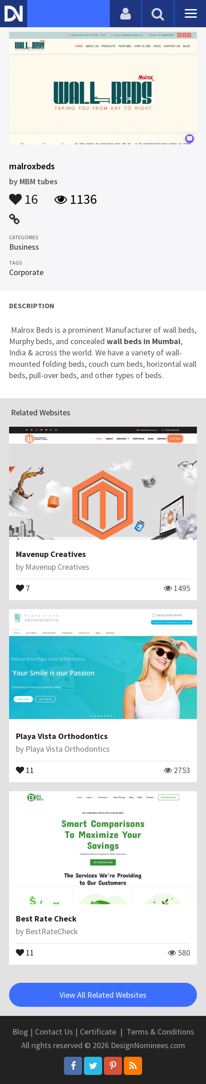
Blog (20, 1031)
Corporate (26, 272)
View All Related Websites (103, 995)
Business (24, 246)
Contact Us (54, 1031)
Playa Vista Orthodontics (62, 736)
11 (25, 769)
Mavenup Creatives (51, 554)
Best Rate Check (46, 918)
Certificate (98, 1031)
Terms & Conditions (160, 1031)
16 (23, 194)
